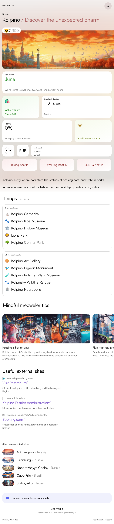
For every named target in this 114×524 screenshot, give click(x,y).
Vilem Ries (14, 520)
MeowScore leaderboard (102, 520)
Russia (5, 13)
